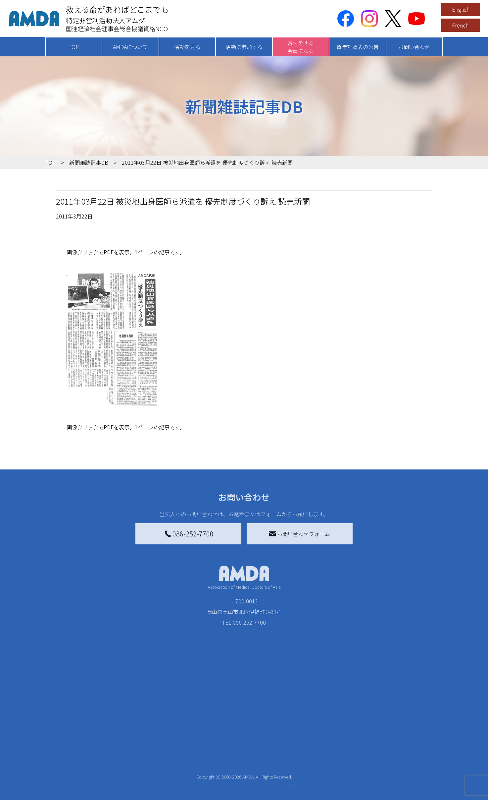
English (460, 9)
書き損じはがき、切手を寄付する (237, 762)
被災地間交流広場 (304, 724)
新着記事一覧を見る (137, 737)
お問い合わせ (414, 47)
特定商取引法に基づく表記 (399, 737)
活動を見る (187, 47)
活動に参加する (244, 47)
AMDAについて (130, 47)
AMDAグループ (77, 750)
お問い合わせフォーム (299, 534)
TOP (74, 47)
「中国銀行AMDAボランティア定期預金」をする (238, 791)
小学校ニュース (78, 771)
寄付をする (209, 724)
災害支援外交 (303, 737)
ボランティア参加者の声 (142, 795)
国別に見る (126, 748)
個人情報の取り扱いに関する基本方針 (399, 767)
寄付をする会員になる (300, 47)
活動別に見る (129, 758)
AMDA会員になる (220, 737)
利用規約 (378, 750)
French (460, 25)
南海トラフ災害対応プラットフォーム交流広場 (324, 752)
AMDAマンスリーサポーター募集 (238, 748)
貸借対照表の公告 (357, 47)
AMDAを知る (71, 737)
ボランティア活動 (134, 785)
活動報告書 (73, 761)
